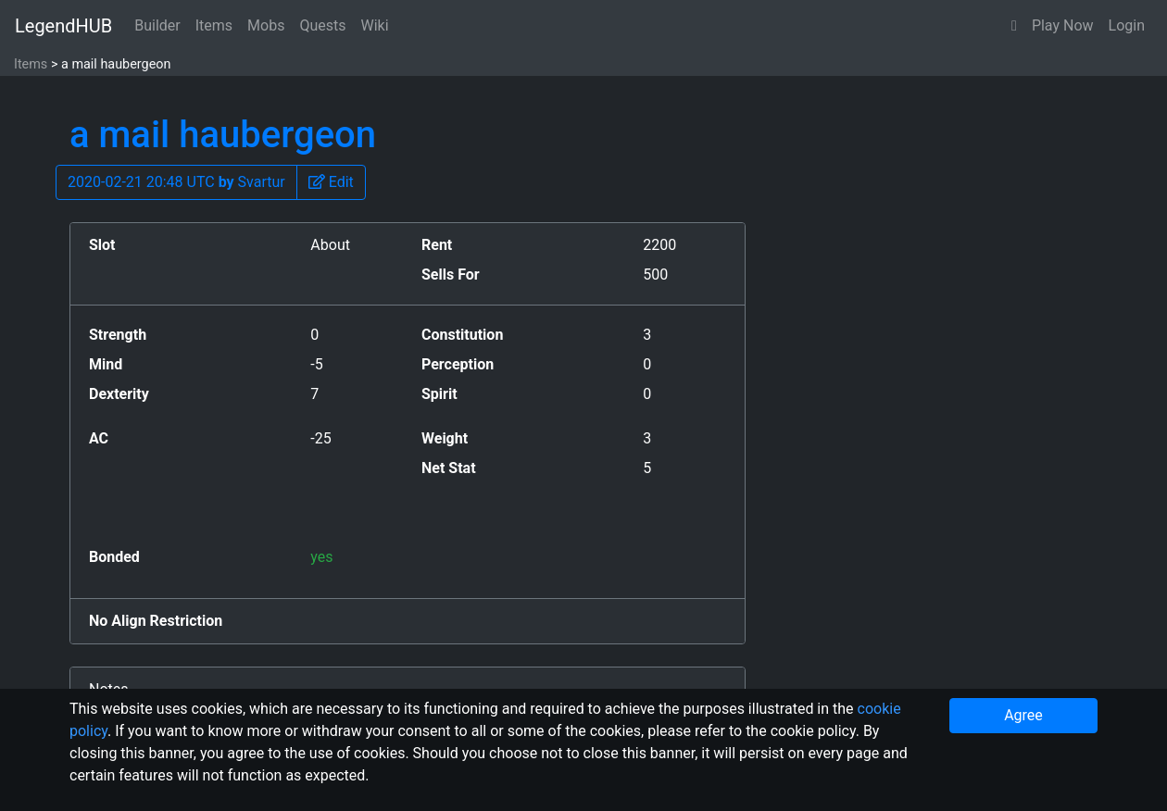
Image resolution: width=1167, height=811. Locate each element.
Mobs (265, 25)
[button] (1014, 25)
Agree (1023, 715)
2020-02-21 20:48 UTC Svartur (176, 182)
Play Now (1063, 25)
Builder (157, 25)
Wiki (375, 25)
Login (1127, 25)
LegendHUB (63, 26)
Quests (322, 25)
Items (213, 25)
